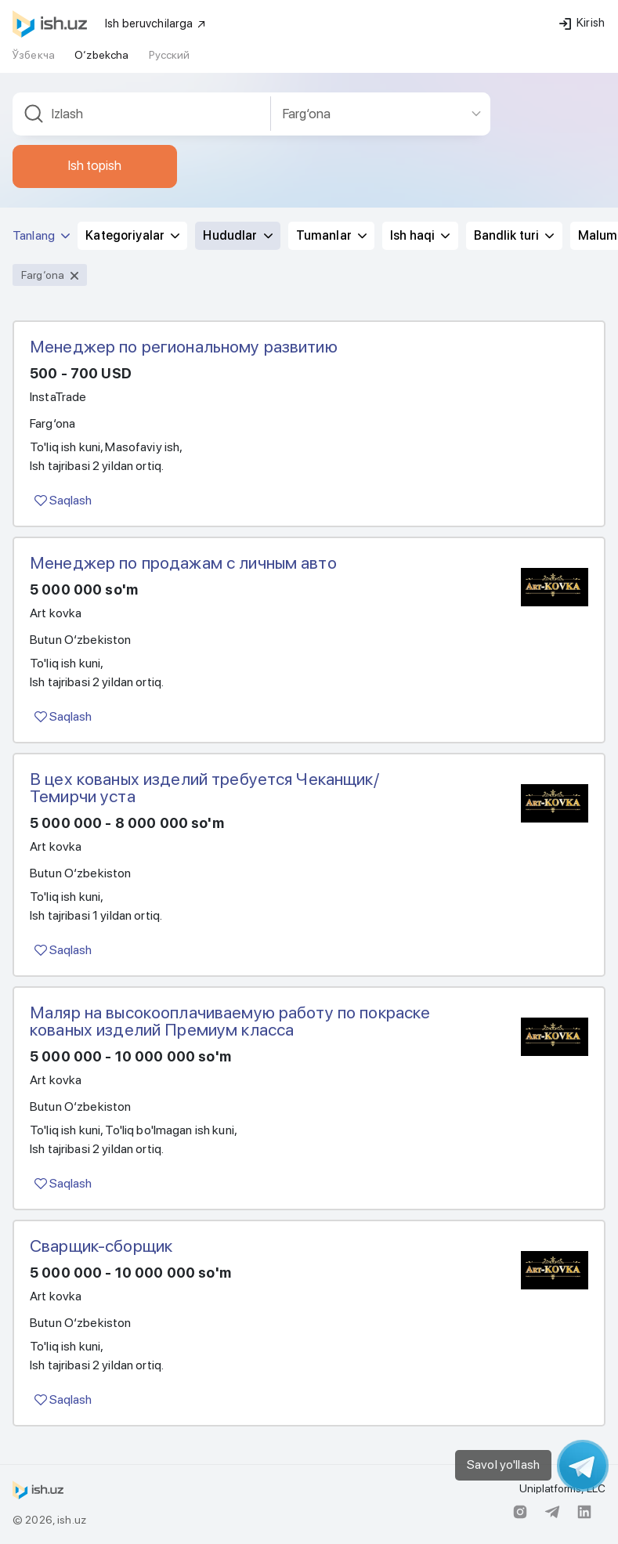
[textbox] (142, 114)
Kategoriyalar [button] (132, 235)
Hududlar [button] (237, 235)
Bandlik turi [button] (514, 235)
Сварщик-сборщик (101, 1245)
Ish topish (94, 165)
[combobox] (142, 114)
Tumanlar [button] (331, 235)
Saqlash (63, 500)
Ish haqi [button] (420, 235)
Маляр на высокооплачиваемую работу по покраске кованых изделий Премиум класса (230, 1020)
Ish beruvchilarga (156, 23)
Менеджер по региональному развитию (184, 346)
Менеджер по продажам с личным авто (183, 562)
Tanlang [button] (41, 235)
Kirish (582, 23)
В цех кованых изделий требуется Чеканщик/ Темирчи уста (204, 787)
